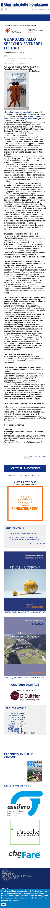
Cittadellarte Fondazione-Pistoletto (19, 112)
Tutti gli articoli (36, 543)
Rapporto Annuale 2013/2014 (18, 755)
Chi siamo (6, 872)
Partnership (8, 874)
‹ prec (19, 733)
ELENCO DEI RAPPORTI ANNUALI (17, 786)
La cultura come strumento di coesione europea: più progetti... (24, 538)
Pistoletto (10, 60)
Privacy (5, 880)
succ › (34, 733)
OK (3, 905)
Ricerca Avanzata (38, 457)
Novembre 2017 (15, 719)
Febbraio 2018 (14, 713)
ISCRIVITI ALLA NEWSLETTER (25, 468)
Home (6, 25)
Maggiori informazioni (10, 900)
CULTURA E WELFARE (25, 482)
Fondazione (10, 58)
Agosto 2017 (13, 725)
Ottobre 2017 (14, 721)
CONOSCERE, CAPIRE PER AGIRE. (22, 534)
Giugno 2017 (13, 729)
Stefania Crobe (25, 58)
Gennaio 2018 (14, 715)
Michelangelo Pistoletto (27, 118)
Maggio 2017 (13, 731)
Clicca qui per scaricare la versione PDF (25, 611)
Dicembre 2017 (14, 717)
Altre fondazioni (10, 878)
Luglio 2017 (13, 727)
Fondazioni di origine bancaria (16, 876)
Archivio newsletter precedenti (25, 476)
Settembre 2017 (15, 723)
